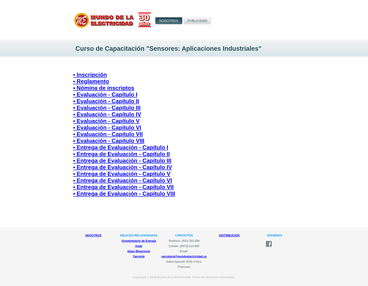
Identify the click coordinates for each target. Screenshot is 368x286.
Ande (138, 246)
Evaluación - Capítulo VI (109, 127)
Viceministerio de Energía (138, 241)
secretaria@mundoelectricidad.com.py (187, 256)
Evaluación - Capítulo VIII (110, 141)
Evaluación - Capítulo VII (110, 134)
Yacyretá (138, 256)
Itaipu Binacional (138, 251)
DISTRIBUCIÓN (229, 235)
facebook (270, 244)
